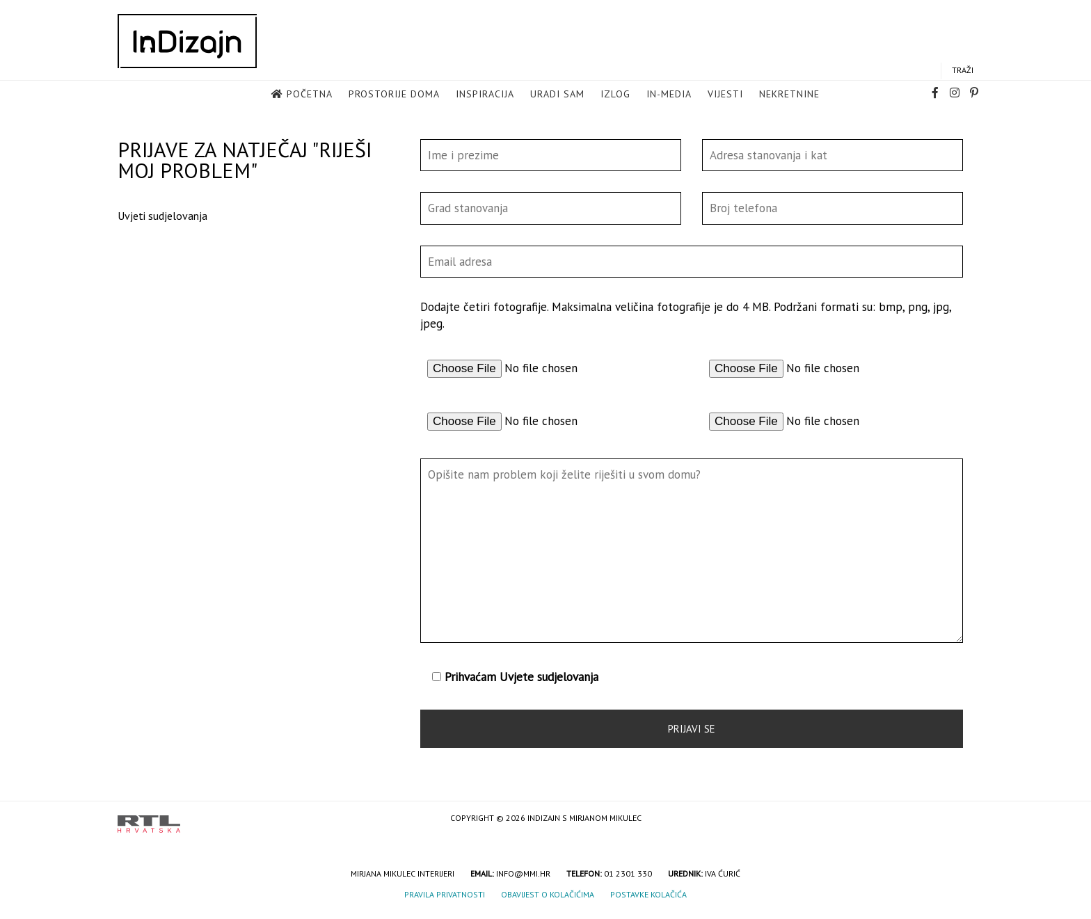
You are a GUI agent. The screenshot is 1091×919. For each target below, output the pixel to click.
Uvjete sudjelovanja (549, 677)
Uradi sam (557, 94)
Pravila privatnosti (444, 894)
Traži (962, 70)
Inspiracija (485, 94)
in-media (669, 94)
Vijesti (725, 94)
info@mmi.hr (523, 873)
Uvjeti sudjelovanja (162, 216)
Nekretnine (789, 94)
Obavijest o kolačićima (547, 894)
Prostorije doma (394, 94)
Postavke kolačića (648, 894)
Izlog (615, 94)
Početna (310, 94)
